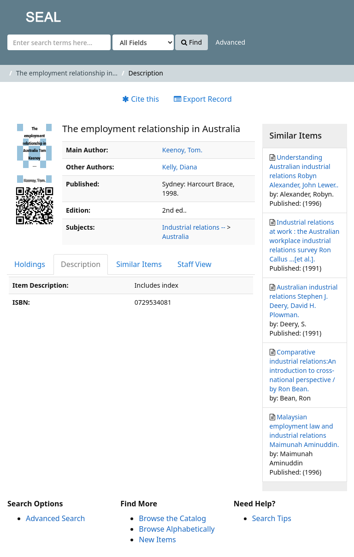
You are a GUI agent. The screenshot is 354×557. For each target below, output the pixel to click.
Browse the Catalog (172, 518)
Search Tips (271, 518)
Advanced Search (55, 518)
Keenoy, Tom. (182, 149)
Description (80, 264)
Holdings (29, 264)
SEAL (24, 14)
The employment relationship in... (67, 73)
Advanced (230, 42)
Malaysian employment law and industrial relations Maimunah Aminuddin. (304, 430)
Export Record (203, 99)
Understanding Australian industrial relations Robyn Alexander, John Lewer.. (304, 171)
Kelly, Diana (179, 166)
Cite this (140, 99)
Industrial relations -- (193, 227)
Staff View (194, 264)
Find (191, 42)
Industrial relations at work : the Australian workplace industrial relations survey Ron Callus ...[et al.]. (305, 240)
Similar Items (139, 264)
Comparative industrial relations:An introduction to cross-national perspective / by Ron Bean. (303, 370)
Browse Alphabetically (176, 529)
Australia (175, 236)
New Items (157, 539)
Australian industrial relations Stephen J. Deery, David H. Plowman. (304, 301)
